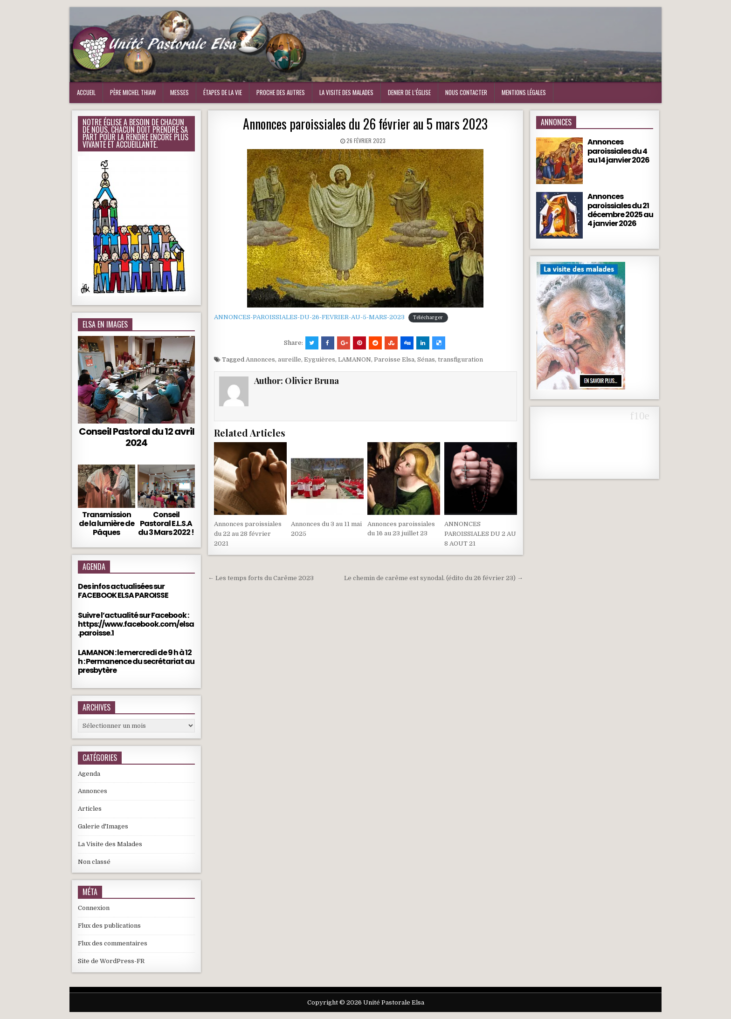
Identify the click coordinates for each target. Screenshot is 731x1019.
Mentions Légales (524, 92)
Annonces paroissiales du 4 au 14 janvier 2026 (618, 151)
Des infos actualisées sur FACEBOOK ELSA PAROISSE (123, 591)
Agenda (89, 773)
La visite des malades (346, 92)
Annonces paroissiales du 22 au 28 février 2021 (248, 533)
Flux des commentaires (112, 943)
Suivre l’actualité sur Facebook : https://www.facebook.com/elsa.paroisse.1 (136, 624)
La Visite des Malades (110, 844)
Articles (90, 808)
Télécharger (428, 317)
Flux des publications (109, 925)
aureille (289, 359)
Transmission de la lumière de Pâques (106, 523)
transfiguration (460, 359)
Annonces (260, 359)
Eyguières (319, 359)
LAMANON (354, 359)
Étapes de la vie (222, 92)
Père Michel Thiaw (133, 92)
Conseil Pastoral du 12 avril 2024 (136, 437)
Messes (179, 92)
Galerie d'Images (103, 826)
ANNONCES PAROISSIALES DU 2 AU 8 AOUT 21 (480, 533)
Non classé (94, 861)
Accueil (86, 92)
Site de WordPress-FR (111, 960)
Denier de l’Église (409, 92)
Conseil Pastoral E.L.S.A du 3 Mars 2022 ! (166, 523)
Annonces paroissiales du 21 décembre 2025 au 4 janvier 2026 (620, 210)
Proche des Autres (280, 92)
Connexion (94, 907)
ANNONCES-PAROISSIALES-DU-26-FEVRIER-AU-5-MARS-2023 (309, 317)
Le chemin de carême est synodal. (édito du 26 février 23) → (433, 577)
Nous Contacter (466, 92)
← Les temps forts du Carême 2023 (261, 577)
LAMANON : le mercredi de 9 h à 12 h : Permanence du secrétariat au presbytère (136, 661)
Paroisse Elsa (394, 359)
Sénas (426, 359)
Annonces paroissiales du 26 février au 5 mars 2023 (365, 123)
